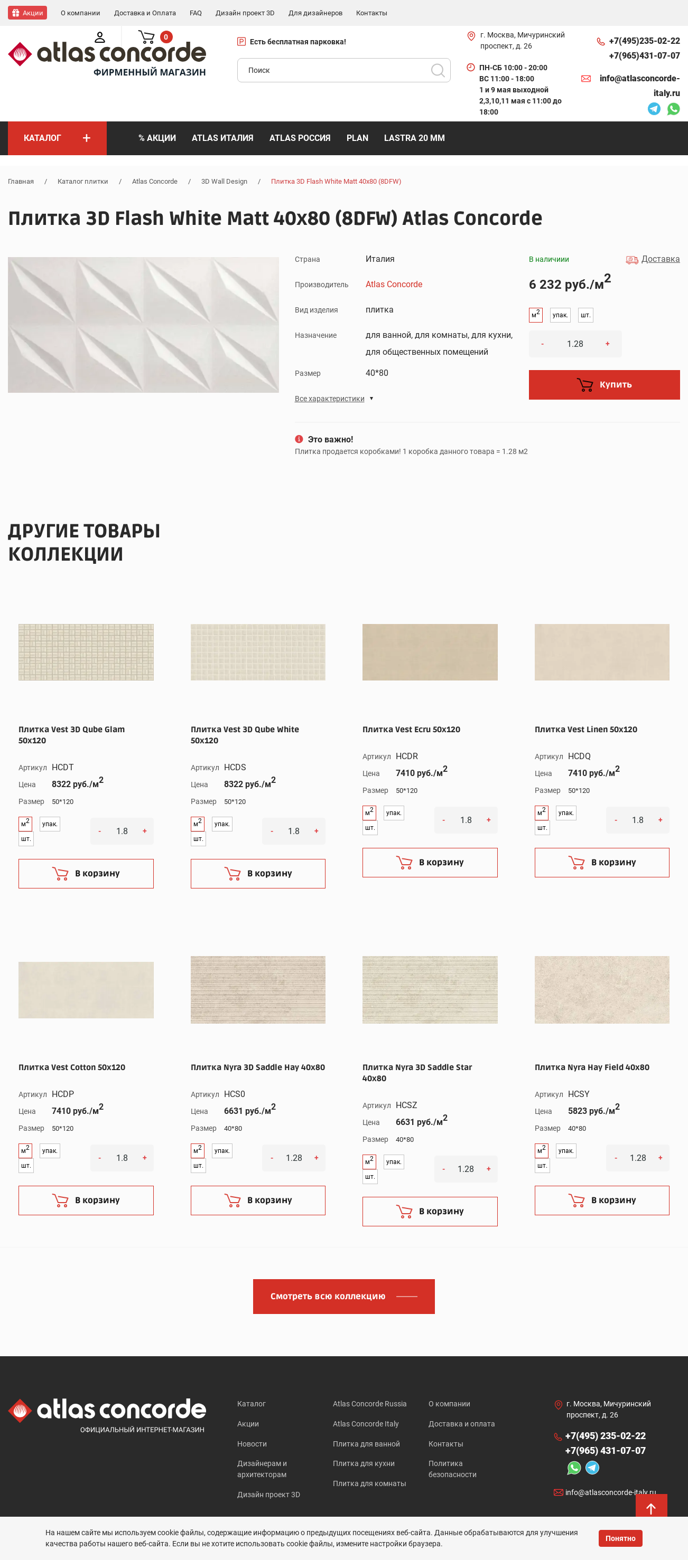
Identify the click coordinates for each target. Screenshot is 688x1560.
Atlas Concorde (155, 181)
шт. (586, 314)
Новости (252, 1444)
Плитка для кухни (364, 1465)
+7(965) (644, 55)
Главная (21, 181)
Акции (248, 1424)
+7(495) (644, 40)
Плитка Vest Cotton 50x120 (71, 1067)
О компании (449, 1403)
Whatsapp (673, 109)
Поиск (438, 69)
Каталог (251, 1403)
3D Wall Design (224, 181)
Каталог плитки (83, 181)
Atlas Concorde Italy (366, 1424)
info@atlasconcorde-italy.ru (640, 85)
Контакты (446, 1444)
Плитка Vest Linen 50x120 (586, 729)
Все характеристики (330, 398)
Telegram (654, 109)
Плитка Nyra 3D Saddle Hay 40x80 (258, 1067)
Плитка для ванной (366, 1444)
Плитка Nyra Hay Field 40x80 (592, 1067)
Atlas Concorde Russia (370, 1403)
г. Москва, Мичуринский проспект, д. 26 (522, 40)
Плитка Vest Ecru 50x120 (411, 729)
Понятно (621, 1538)
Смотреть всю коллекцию (328, 1296)
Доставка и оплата (462, 1424)
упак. (560, 314)
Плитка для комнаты (369, 1485)
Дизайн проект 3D (268, 1496)
